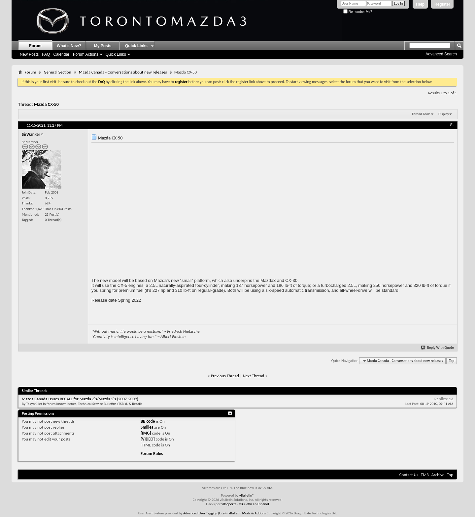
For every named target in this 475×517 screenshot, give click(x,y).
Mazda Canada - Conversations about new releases (123, 72)
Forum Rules (152, 453)
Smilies (147, 427)
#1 (452, 124)
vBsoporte (229, 504)
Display (443, 114)
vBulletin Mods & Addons (247, 513)
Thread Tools (421, 114)
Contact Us (408, 474)
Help (420, 4)
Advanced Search (441, 54)
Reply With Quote (438, 348)
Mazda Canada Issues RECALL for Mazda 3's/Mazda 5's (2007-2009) (80, 398)
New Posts (29, 54)
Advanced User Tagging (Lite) (204, 513)
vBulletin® (246, 495)
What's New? (69, 46)
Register (442, 4)
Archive (437, 474)
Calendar (61, 54)
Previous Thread (225, 375)
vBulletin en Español (254, 504)
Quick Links (116, 54)
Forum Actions (85, 54)
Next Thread (253, 375)
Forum (35, 46)
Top (451, 361)
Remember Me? (357, 12)
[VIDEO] (148, 439)
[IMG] (146, 433)
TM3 (425, 474)
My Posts (103, 46)
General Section (57, 72)
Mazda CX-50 (46, 104)
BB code (148, 421)
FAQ (46, 54)
